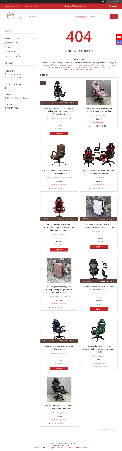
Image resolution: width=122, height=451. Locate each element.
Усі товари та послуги (107, 430)
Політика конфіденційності (79, 448)
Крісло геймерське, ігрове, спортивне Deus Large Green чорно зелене (99, 349)
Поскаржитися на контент (57, 448)
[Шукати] (114, 16)
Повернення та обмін (13, 56)
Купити (59, 133)
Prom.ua (73, 443)
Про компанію (10, 51)
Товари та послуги (11, 38)
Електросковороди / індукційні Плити (78, 69)
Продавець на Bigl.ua (61, 445)
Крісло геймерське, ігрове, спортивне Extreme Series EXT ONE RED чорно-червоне (59, 227)
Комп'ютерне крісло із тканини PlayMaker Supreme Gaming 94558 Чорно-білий (59, 111)
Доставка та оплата (12, 43)
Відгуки (7, 47)
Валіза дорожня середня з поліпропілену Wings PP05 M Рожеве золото (59, 289)
